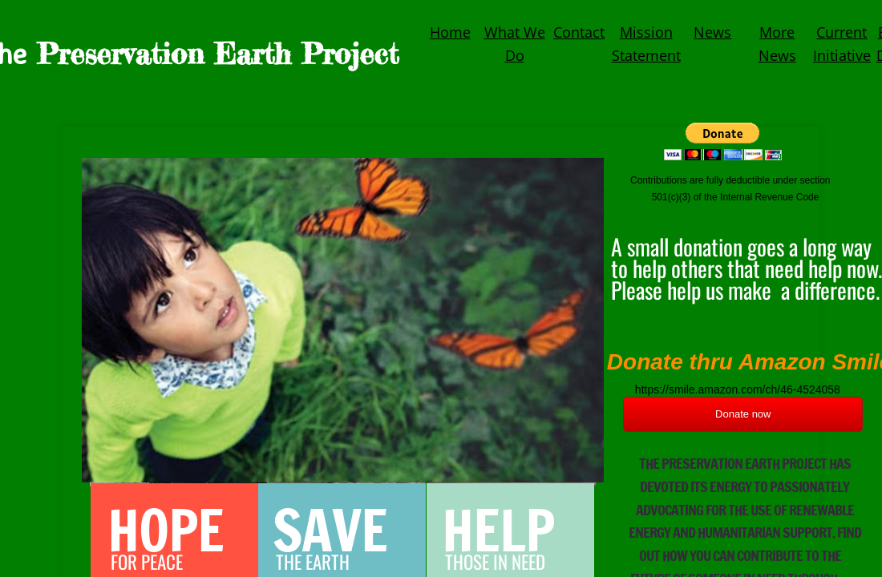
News (712, 32)
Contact (579, 32)
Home (450, 32)
